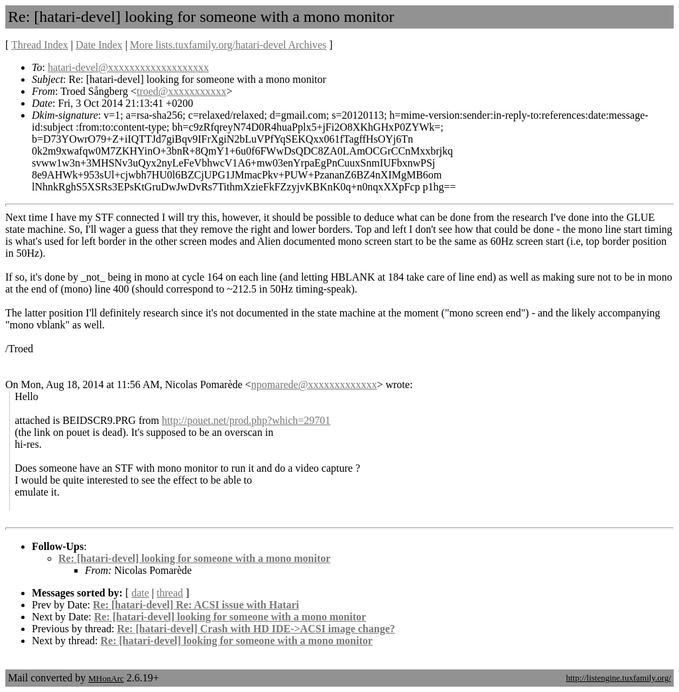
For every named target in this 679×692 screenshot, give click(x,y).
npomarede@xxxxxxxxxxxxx (314, 384)
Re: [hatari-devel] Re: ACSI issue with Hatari (196, 604)
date (140, 592)
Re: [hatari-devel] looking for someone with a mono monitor (194, 558)
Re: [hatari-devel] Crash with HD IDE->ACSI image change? (256, 628)
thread (169, 592)
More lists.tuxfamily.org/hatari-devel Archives (228, 44)
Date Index (99, 44)
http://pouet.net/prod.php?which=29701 (246, 420)
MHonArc (105, 678)
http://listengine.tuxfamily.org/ (618, 678)
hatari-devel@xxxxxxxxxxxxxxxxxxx (128, 67)
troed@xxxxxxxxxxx (182, 91)
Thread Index (39, 44)
